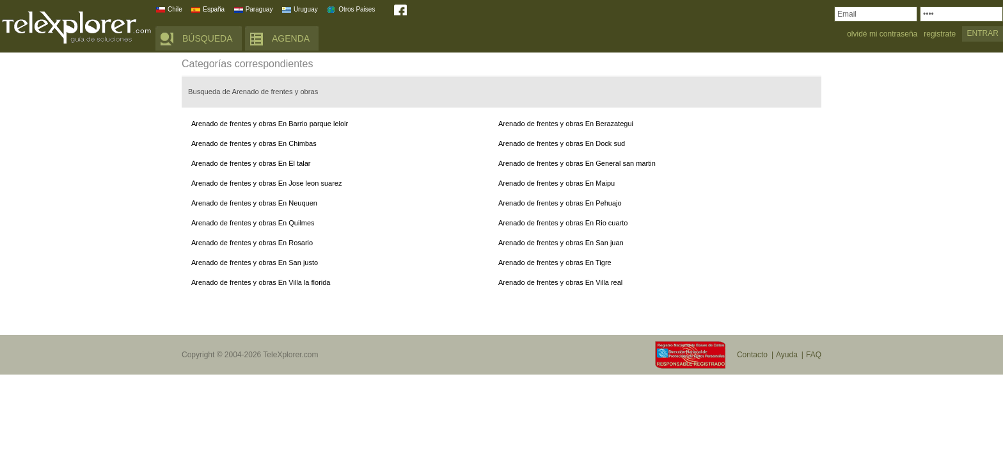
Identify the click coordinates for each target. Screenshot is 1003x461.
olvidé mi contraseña (882, 34)
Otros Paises (356, 9)
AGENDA (291, 38)
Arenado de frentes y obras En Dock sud (561, 143)
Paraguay (259, 9)
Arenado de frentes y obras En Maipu (556, 183)
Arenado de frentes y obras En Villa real (560, 282)
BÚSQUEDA (207, 38)
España (214, 9)
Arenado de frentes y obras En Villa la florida (260, 282)
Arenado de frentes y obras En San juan (561, 243)
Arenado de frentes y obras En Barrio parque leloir (269, 123)
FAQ (813, 355)
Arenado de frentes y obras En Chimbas (254, 143)
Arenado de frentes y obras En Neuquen (254, 203)
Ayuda (787, 355)
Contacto (752, 355)
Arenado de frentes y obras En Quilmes (253, 223)
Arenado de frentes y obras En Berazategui (565, 123)
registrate (940, 34)
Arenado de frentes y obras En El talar (251, 163)
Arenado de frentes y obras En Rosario (252, 243)
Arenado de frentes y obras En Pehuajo (560, 203)
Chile (175, 9)
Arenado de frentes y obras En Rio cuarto (563, 223)
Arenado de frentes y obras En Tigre (555, 262)
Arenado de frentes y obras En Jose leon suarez (266, 183)
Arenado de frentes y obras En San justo (254, 262)
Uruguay (306, 9)
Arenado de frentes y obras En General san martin (577, 163)
